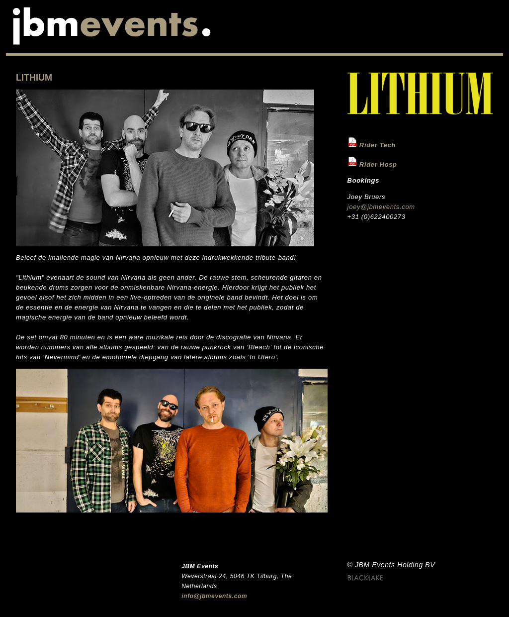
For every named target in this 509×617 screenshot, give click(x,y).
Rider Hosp (378, 164)
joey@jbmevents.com (381, 206)
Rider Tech (377, 145)
